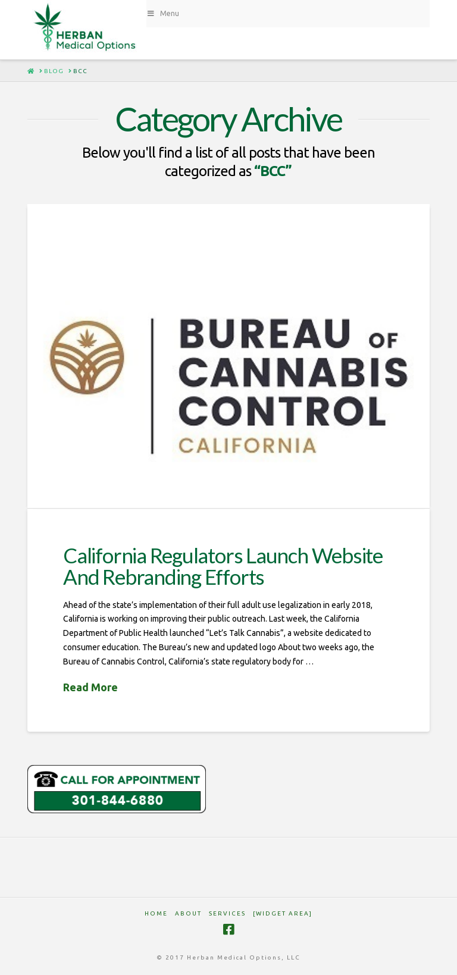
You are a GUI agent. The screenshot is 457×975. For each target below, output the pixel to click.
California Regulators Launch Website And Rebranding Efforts (223, 566)
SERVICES (227, 913)
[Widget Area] (282, 913)
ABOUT (188, 913)
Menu (162, 13)
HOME (156, 913)
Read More (90, 687)
